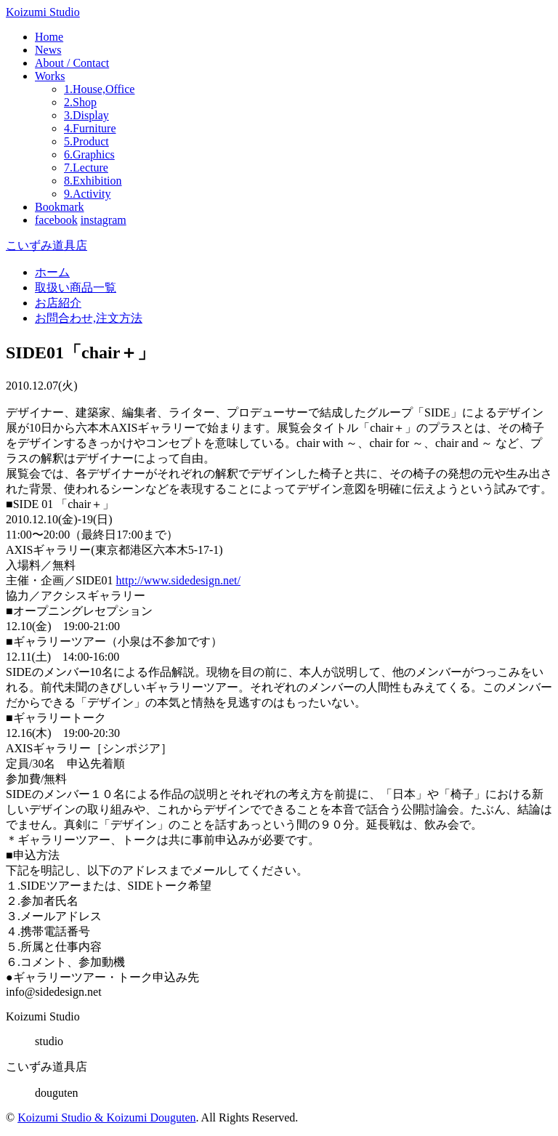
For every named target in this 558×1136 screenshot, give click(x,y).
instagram (103, 220)
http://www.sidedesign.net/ (178, 580)
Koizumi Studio (43, 12)
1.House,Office (99, 89)
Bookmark (59, 207)
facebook (56, 220)
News (48, 50)
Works (50, 76)
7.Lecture (86, 167)
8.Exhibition (93, 180)
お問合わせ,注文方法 (88, 318)
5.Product (86, 141)
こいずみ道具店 (46, 245)
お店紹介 (58, 303)
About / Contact (72, 63)
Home (49, 37)
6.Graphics (89, 154)
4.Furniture (90, 128)
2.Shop (80, 102)
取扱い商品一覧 (75, 287)
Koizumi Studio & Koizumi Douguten (106, 1117)
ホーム (52, 272)
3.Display (86, 115)
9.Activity (87, 194)
